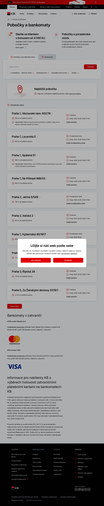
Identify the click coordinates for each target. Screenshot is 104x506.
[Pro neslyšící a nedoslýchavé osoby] (91, 7)
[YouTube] (89, 489)
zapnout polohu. (75, 94)
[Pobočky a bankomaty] (83, 458)
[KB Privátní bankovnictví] (19, 475)
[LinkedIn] (82, 489)
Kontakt (77, 7)
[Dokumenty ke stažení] (39, 470)
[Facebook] (76, 489)
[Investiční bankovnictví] (18, 479)
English (85, 7)
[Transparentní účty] (38, 474)
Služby (76, 72)
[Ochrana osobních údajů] (68, 497)
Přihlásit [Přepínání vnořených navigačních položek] (93, 14)
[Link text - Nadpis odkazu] (15, 488)
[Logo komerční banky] (11, 13)
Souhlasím (68, 260)
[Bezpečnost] (36, 458)
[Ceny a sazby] (36, 462)
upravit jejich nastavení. (69, 253)
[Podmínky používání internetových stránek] (24, 497)
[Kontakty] (79, 477)
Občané (12, 7)
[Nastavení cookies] (17, 500)
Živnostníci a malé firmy (27, 7)
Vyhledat (90, 67)
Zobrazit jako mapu (15, 105)
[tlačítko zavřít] (95, 2)
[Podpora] (35, 454)
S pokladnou (15, 73)
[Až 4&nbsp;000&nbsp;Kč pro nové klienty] (20, 455)
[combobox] (44, 67)
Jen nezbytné (36, 260)
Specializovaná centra (61, 72)
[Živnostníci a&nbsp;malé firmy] (18, 465)
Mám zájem (21, 47)
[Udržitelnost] (57, 474)
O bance (54, 14)
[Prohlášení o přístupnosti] (49, 497)
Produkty (31, 14)
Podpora (69, 7)
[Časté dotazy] (80, 454)
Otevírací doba (28, 72)
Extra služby (42, 14)
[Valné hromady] (58, 458)
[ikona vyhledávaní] (96, 7)
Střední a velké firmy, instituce (50, 7)
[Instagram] (79, 489)
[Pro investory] (58, 466)
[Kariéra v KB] (57, 470)
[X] (85, 489)
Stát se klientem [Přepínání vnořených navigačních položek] (79, 14)
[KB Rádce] (79, 462)
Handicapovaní (43, 72)
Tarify (22, 14)
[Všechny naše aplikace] (83, 473)
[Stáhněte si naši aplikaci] (84, 467)
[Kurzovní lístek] (37, 466)
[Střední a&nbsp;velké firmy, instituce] (20, 470)
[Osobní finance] (16, 461)
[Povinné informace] (60, 462)
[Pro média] (57, 454)
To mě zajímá (41, 2)
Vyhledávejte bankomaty (15, 327)
